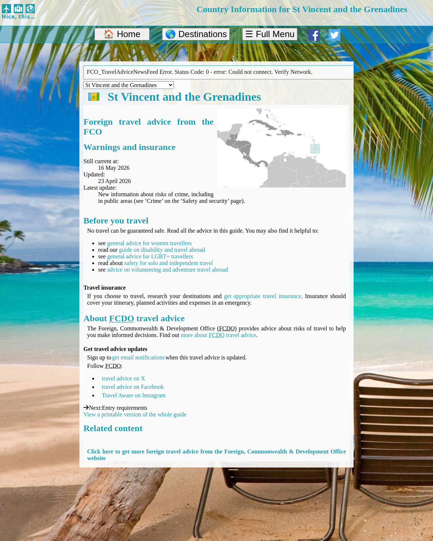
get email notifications (138, 357)
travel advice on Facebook (133, 387)
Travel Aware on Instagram (133, 395)
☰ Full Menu (269, 34)
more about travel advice (218, 335)
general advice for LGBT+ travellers (150, 256)
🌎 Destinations (196, 34)
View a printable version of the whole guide (134, 414)
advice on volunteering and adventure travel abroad (167, 269)
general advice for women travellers (149, 243)
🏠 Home (121, 34)
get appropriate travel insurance (262, 296)
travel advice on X (123, 378)
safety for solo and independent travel (168, 263)
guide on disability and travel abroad (162, 250)
